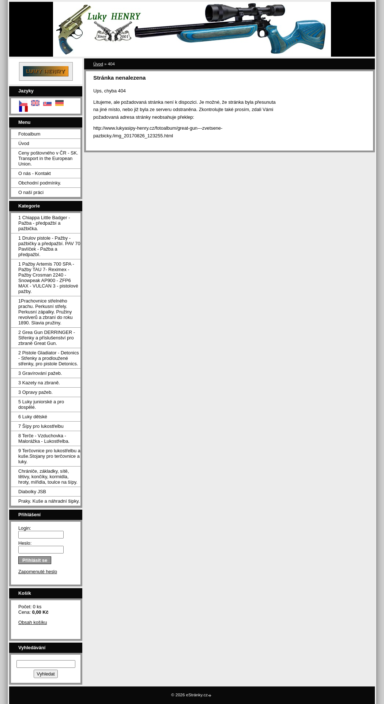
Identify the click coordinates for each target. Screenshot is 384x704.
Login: (24, 528)
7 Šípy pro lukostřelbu (41, 426)
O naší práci (31, 192)
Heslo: (24, 543)
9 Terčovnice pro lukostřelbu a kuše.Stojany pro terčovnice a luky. (49, 456)
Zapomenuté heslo (37, 571)
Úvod (23, 143)
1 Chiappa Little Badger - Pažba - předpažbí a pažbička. (44, 223)
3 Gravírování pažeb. (40, 373)
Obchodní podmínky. (39, 183)
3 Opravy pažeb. (35, 392)
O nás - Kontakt (34, 173)
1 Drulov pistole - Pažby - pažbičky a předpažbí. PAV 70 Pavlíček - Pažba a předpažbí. (49, 246)
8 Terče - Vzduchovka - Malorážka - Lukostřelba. (43, 438)
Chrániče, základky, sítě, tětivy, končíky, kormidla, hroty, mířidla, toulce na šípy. (48, 476)
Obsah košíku (32, 622)
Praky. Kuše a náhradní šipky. (49, 501)
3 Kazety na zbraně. (39, 382)
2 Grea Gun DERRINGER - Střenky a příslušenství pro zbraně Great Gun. (46, 338)
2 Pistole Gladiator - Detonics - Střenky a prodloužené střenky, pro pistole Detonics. (48, 358)
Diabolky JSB (32, 491)
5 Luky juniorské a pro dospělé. (41, 404)
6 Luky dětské (32, 416)
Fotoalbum (29, 134)
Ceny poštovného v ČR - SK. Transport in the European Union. (48, 158)
